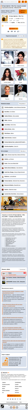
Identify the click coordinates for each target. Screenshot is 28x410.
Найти (19, 1)
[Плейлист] (26, 408)
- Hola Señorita (13, 167)
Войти (22, 1)
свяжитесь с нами (15, 46)
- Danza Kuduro (14, 193)
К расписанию (22, 269)
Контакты (17, 392)
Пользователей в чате (14, 359)
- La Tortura (9, 159)
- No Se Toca (10, 124)
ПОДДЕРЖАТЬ (18, 382)
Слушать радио (12, 274)
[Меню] (26, 2)
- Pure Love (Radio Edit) (11, 163)
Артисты (17, 388)
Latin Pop (12, 10)
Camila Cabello (7, 82)
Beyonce (7, 99)
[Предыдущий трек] (11, 407)
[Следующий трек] (17, 407)
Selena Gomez (20, 65)
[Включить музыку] (14, 407)
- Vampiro (10, 137)
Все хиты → (23, 151)
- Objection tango (10, 189)
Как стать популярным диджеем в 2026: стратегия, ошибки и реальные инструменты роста (13, 329)
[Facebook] (18, 399)
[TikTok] (8, 399)
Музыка (7, 10)
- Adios (9, 129)
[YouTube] (13, 399)
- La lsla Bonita (10, 176)
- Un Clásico (9, 111)
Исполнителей (12, 365)
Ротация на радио (6, 384)
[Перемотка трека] (15, 25)
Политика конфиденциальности (12, 402)
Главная (3, 10)
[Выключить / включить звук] (26, 405)
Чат (3, 392)
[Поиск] (12, 2)
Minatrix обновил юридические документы (12, 317)
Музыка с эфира (18, 386)
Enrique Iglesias (7, 65)
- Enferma (8, 120)
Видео (3, 388)
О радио (16, 384)
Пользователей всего (14, 357)
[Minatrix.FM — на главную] (2, 2)
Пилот (10, 273)
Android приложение (14, 395)
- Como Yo (11, 146)
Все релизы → (22, 103)
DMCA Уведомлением (17, 47)
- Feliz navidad (11, 116)
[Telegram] (10, 399)
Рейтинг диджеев (5, 390)
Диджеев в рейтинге (13, 363)
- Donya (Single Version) (14, 172)
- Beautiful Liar (12, 185)
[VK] (20, 399)
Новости (17, 390)
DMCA (20, 402)
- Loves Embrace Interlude (15, 107)
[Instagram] (15, 399)
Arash (20, 82)
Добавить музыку (23, 11)
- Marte (9, 133)
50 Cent (20, 99)
